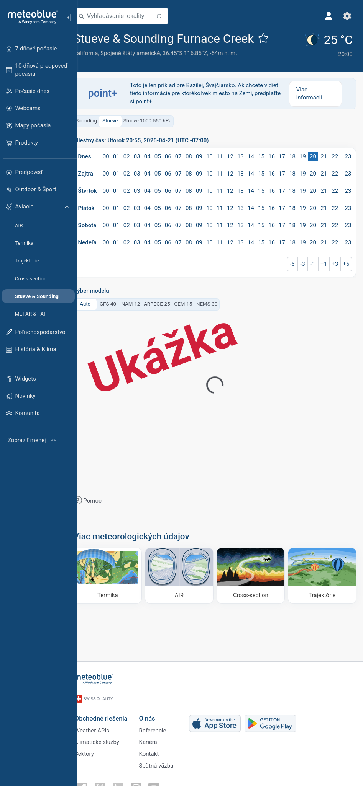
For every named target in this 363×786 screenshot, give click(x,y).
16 (281, 154)
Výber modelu (102, 289)
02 (137, 154)
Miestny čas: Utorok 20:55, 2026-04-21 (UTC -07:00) (152, 139)
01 (127, 154)
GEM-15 (194, 303)
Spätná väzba (166, 763)
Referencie (162, 725)
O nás (157, 712)
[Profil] (328, 16)
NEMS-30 (217, 303)
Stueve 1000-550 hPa (158, 119)
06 (178, 154)
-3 (312, 262)
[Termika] (117, 573)
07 (189, 154)
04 (157, 154)
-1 (322, 262)
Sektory (93, 750)
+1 (333, 262)
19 (312, 154)
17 (292, 154)
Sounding (97, 119)
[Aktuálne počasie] (329, 45)
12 (240, 154)
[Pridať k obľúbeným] (274, 38)
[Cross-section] (254, 573)
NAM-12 (141, 303)
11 (230, 154)
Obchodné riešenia (110, 712)
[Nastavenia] (346, 16)
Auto (96, 303)
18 (302, 154)
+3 (344, 262)
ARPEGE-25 (168, 303)
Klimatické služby (106, 737)
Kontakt (159, 750)
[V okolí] (170, 16)
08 (199, 154)
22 (344, 154)
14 (261, 154)
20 (322, 154)
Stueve (121, 119)
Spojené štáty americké (141, 53)
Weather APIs (101, 725)
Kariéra (158, 737)
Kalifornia (96, 53)
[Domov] (30, 17)
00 (116, 154)
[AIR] (185, 573)
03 (147, 154)
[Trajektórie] (322, 573)
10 (219, 154)
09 (209, 154)
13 (250, 154)
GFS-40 (118, 303)
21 (333, 154)
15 (271, 154)
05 (168, 154)
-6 (302, 262)
